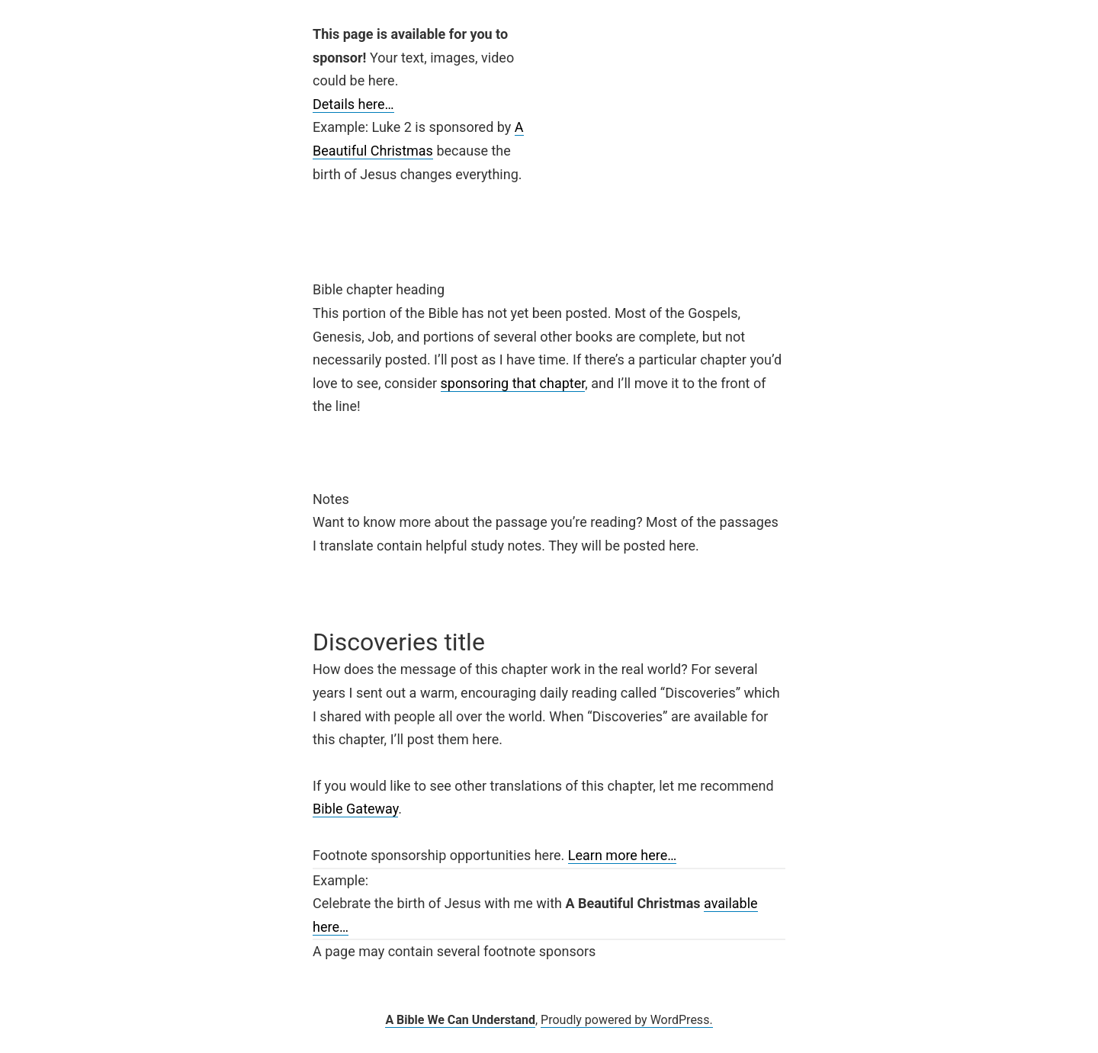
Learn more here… (622, 855)
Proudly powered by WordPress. (627, 1020)
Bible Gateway (355, 809)
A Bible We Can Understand (460, 1020)
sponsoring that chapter (513, 383)
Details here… (353, 104)
